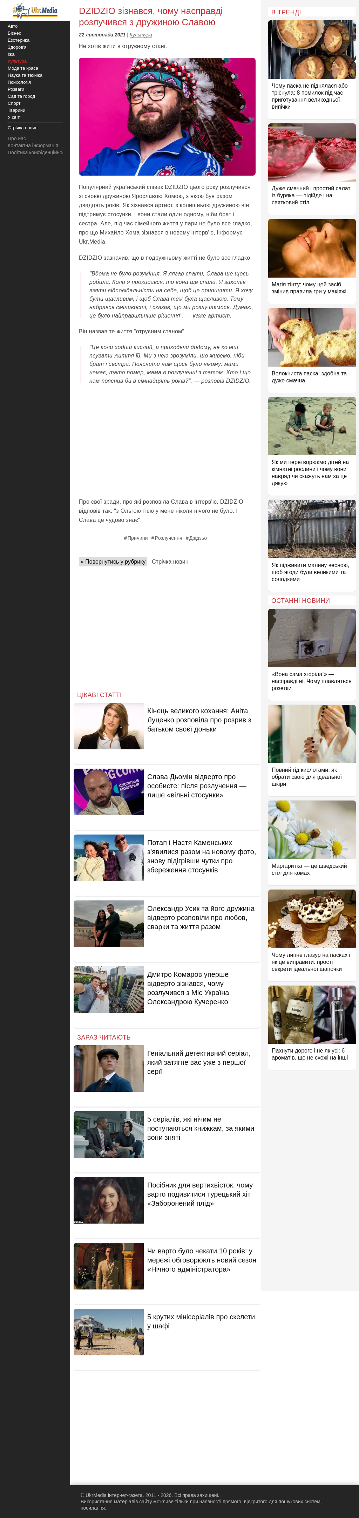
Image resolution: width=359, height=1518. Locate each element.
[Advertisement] (167, 441)
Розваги (16, 89)
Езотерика (18, 40)
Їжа (11, 54)
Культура (141, 35)
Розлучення (168, 538)
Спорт (14, 103)
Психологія (19, 82)
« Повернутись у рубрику (113, 562)
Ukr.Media (92, 242)
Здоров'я (17, 47)
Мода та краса (23, 68)
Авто (13, 26)
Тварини (16, 110)
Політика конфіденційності (38, 152)
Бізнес (14, 33)
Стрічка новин (170, 562)
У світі (14, 117)
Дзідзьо (198, 538)
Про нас (17, 138)
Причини (138, 538)
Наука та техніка (25, 75)
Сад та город (21, 96)
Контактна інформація (33, 145)
